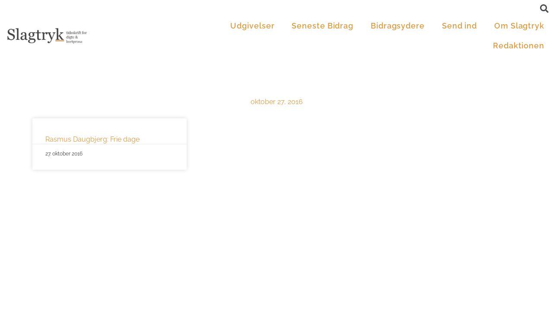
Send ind (459, 25)
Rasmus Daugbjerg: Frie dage (92, 139)
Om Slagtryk (519, 25)
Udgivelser (252, 25)
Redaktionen (518, 45)
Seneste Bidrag (322, 25)
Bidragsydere (398, 25)
